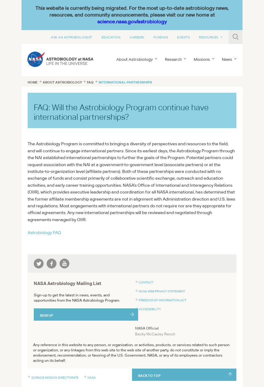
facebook (51, 263)
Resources (208, 37)
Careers (137, 37)
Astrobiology (44, 232)
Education (111, 37)
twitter (39, 263)
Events (183, 37)
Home (33, 82)
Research (173, 59)
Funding (160, 37)
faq (90, 82)
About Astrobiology (134, 59)
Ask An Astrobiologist (71, 37)
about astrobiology (62, 82)
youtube (64, 263)
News (227, 59)
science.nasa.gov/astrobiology (132, 22)
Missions (202, 59)
